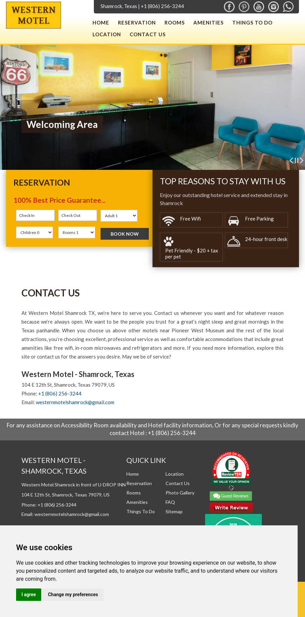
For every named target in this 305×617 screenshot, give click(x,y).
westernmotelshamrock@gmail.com (75, 402)
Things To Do (252, 22)
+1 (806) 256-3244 (162, 6)
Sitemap (174, 511)
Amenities (208, 22)
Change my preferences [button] (73, 594)
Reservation (137, 22)
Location (107, 34)
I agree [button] (28, 594)
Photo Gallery (180, 492)
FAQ (170, 502)
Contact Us (148, 34)
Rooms (175, 22)
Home (101, 22)
